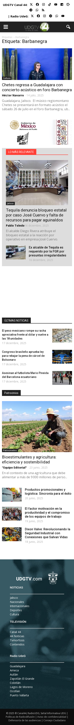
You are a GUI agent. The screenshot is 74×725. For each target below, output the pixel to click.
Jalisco (10, 203)
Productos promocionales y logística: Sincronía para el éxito (48, 491)
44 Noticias (17, 636)
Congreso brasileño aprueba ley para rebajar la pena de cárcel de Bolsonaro (23, 355)
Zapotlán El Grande (22, 678)
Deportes (16, 610)
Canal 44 (15, 632)
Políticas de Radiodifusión (20, 716)
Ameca (14, 670)
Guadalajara (17, 666)
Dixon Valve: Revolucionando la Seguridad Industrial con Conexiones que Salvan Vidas (47, 533)
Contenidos (17, 644)
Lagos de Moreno (21, 687)
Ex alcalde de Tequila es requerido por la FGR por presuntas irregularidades (47, 251)
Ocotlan (15, 691)
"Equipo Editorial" (14, 467)
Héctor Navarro (13, 95)
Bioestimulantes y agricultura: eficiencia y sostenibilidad (29, 459)
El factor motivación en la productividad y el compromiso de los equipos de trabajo (47, 512)
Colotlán (15, 683)
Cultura (6, 78)
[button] (68, 27)
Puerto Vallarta (19, 695)
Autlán (14, 674)
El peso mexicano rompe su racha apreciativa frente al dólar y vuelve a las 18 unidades (25, 334)
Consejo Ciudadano (54, 720)
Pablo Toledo (15, 225)
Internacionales (19, 606)
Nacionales (17, 602)
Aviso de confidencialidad (51, 716)
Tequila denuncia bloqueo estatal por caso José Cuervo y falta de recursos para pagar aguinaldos (36, 215)
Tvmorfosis (17, 640)
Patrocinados (10, 450)
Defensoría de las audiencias (24, 720)
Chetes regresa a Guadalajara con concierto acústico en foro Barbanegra (37, 87)
